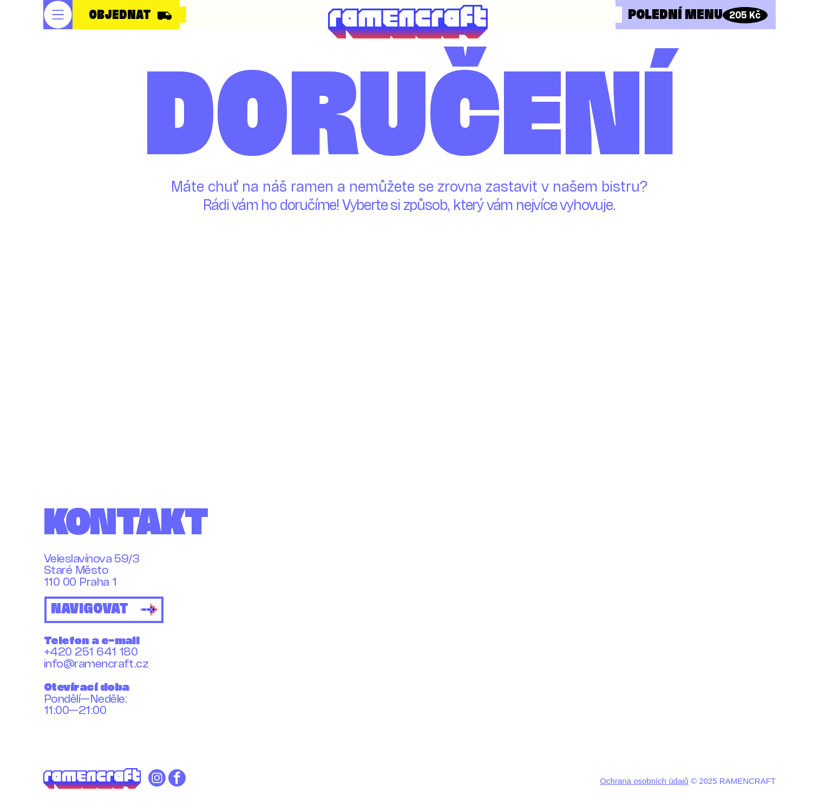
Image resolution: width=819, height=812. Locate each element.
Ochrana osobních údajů (644, 780)
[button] (58, 14)
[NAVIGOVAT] (103, 610)
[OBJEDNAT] (127, 15)
